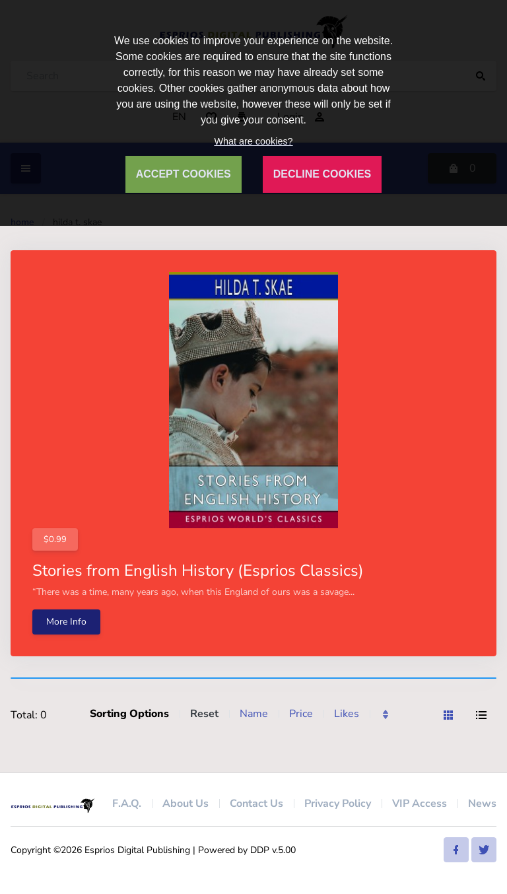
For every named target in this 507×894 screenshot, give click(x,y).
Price (301, 713)
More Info (66, 621)
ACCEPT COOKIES (183, 174)
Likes (346, 713)
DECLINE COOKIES (322, 174)
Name (254, 713)
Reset (204, 713)
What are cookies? (253, 141)
